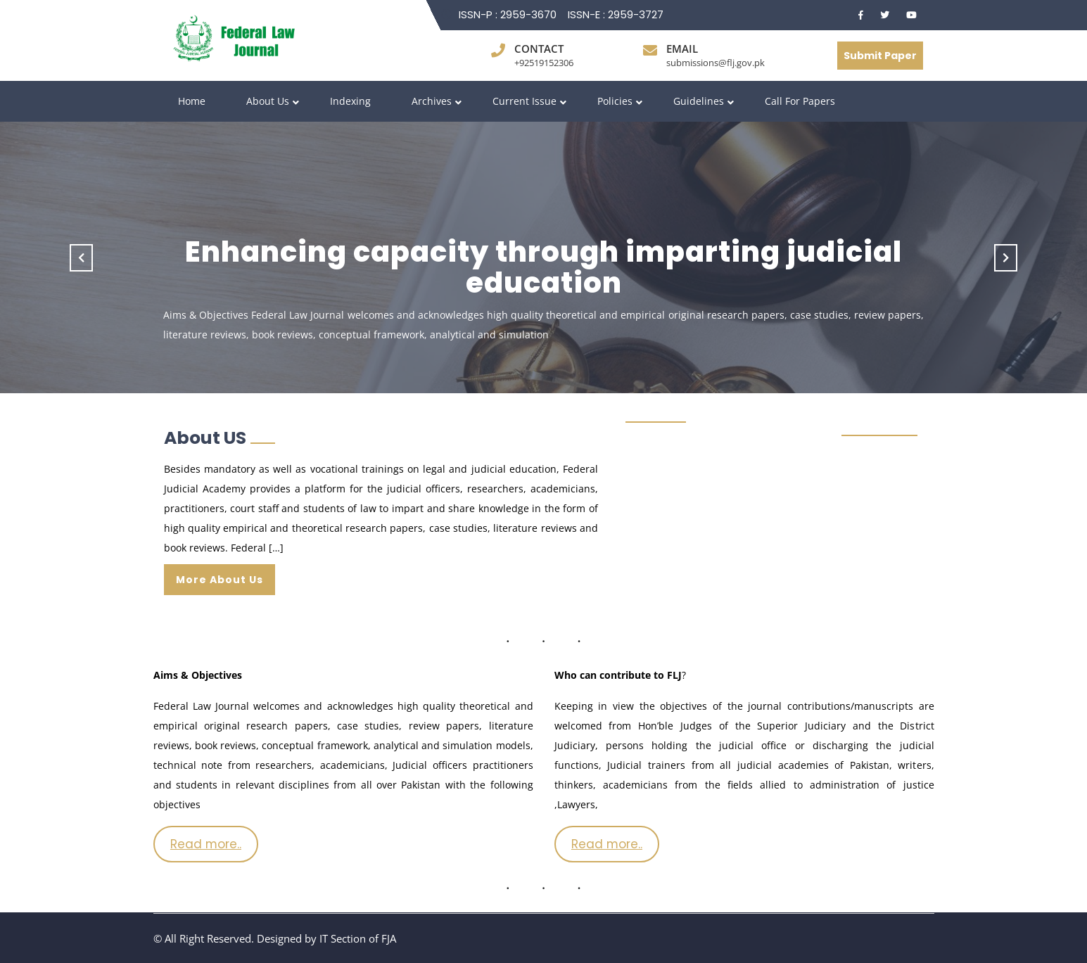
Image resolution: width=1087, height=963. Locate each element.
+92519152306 (543, 62)
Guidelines (698, 101)
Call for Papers (800, 101)
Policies (615, 101)
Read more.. (205, 844)
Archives (432, 101)
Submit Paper (880, 56)
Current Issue (524, 101)
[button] (81, 257)
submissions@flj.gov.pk (715, 62)
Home (191, 101)
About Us (267, 101)
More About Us (219, 580)
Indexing (350, 101)
